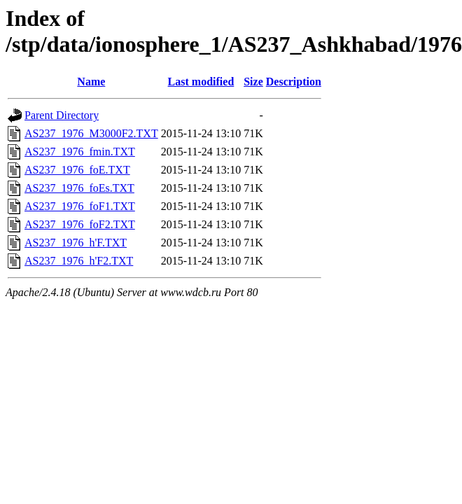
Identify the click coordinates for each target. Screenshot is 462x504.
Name (91, 82)
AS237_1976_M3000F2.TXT (91, 133)
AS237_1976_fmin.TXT (79, 152)
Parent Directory (61, 115)
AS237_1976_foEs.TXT (79, 188)
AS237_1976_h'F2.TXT (78, 261)
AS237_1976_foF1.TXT (79, 206)
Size (253, 82)
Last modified (201, 82)
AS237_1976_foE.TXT (77, 170)
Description (293, 82)
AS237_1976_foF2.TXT (79, 224)
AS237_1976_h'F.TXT (75, 242)
